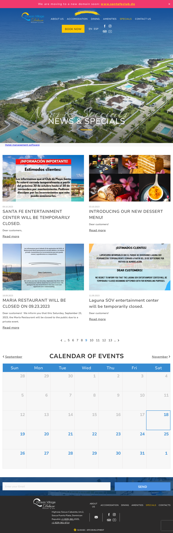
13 (110, 340)
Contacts (164, 505)
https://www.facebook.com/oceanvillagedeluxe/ (104, 26)
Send (142, 487)
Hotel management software (22, 144)
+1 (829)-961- (67, 519)
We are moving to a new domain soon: (86, 4)
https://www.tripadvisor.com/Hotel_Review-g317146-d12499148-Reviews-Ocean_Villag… (104, 31)
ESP (96, 28)
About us (57, 18)
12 (104, 340)
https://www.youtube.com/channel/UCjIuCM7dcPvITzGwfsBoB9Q (110, 31)
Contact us (143, 18)
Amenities (109, 18)
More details (43, 197)
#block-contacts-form (96, 517)
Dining (95, 18)
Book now (73, 29)
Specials (126, 18)
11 (98, 340)
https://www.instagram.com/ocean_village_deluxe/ (110, 26)
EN (90, 28)
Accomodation (77, 18)
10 (92, 340)
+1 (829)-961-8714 (60, 522)
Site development (95, 530)
